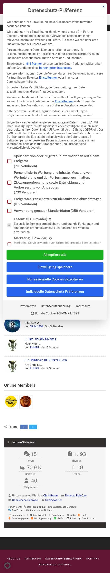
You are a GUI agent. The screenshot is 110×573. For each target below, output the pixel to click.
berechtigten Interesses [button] (55, 67)
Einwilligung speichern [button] (55, 267)
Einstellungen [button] (48, 77)
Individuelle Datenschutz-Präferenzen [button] (55, 292)
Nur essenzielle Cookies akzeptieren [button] (55, 279)
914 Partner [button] (34, 63)
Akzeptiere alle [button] (55, 255)
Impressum (82, 306)
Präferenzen (28, 306)
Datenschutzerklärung (56, 306)
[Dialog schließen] (103, 6)
